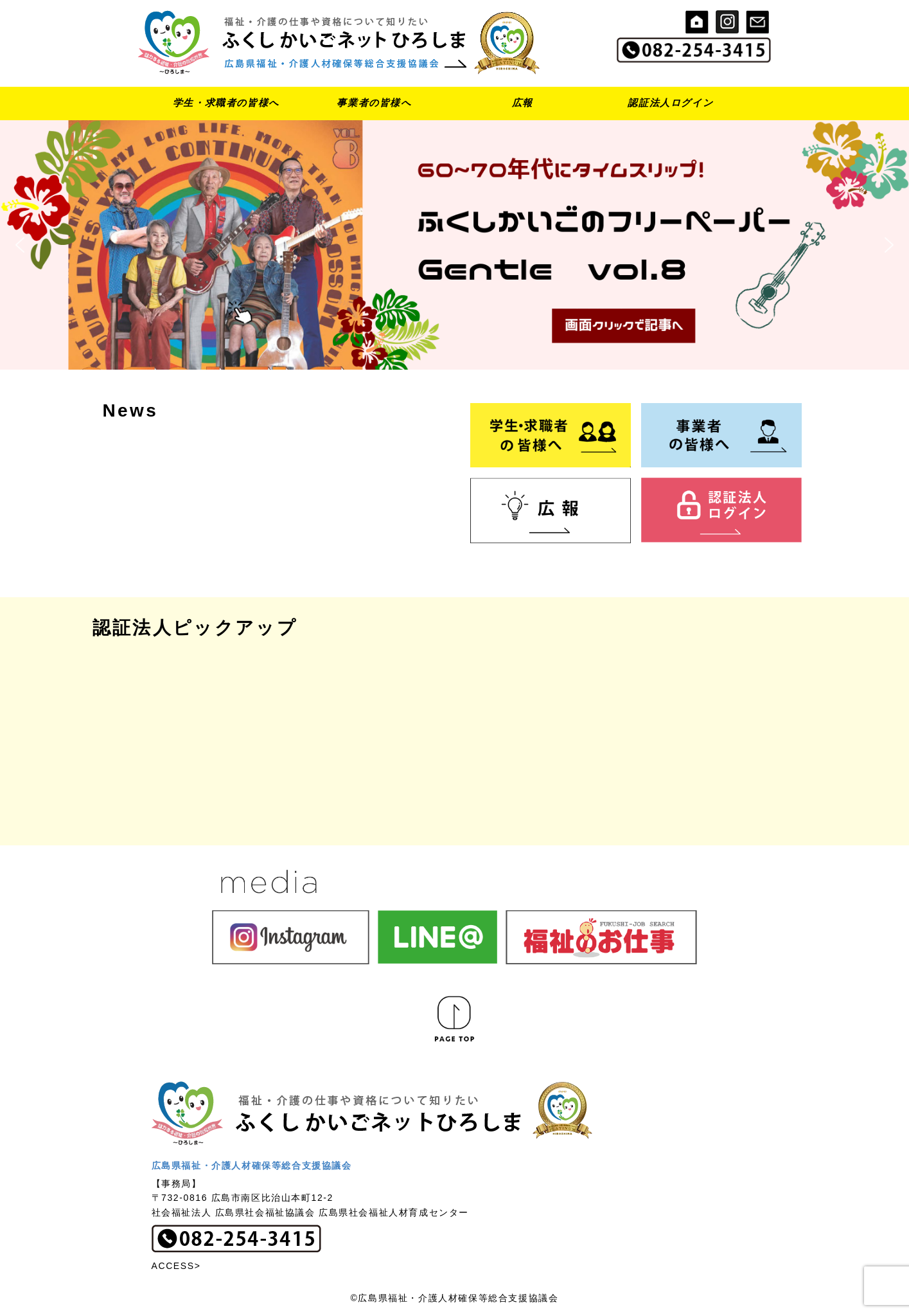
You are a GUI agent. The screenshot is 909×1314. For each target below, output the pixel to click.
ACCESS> (176, 1266)
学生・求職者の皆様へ (226, 102)
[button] (454, 244)
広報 (522, 102)
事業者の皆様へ (374, 102)
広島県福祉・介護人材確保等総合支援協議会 (252, 1165)
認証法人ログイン (670, 102)
